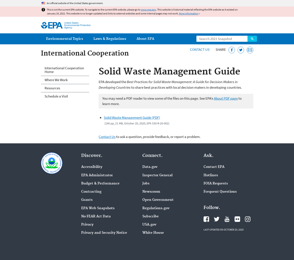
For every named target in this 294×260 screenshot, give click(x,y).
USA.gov (149, 225)
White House (153, 233)
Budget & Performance (100, 184)
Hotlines (211, 175)
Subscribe (150, 216)
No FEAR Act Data (96, 216)
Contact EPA (214, 167)
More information (188, 13)
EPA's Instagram (247, 219)
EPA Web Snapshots (98, 208)
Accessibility (91, 167)
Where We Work (56, 79)
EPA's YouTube (227, 219)
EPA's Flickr (237, 219)
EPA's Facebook (206, 219)
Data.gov (149, 167)
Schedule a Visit (56, 96)
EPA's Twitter (216, 219)
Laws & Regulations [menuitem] (109, 39)
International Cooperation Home (64, 70)
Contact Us (200, 49)
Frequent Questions (220, 192)
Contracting (91, 192)
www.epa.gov (148, 9)
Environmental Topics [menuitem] (64, 39)
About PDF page (226, 98)
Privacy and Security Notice (104, 233)
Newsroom (151, 192)
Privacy (87, 225)
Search (252, 39)
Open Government (158, 200)
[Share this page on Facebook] (232, 50)
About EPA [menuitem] (145, 39)
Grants (87, 200)
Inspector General (157, 175)
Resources (52, 88)
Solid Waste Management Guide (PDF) (132, 117)
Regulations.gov (156, 208)
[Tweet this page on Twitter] (241, 50)
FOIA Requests (216, 184)
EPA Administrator (97, 175)
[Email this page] (250, 50)
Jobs (145, 184)
